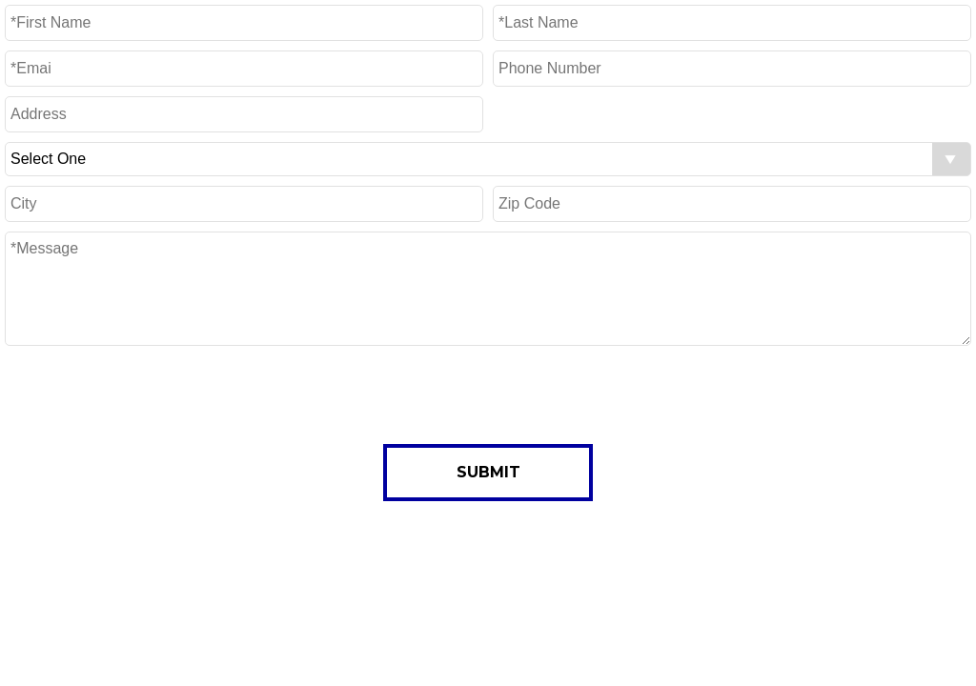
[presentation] (488, 392)
